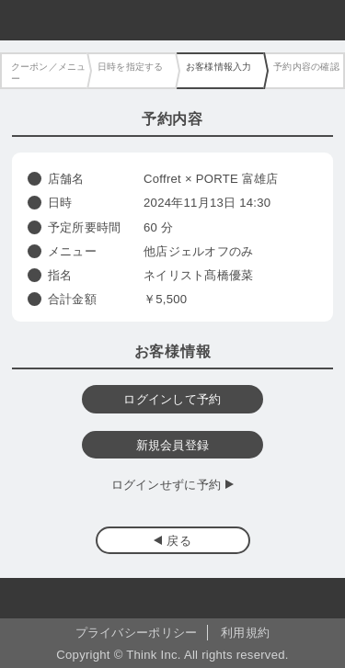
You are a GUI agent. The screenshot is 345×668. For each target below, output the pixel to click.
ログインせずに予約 (166, 485)
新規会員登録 (173, 445)
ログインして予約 (172, 399)
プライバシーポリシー (136, 633)
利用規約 (245, 633)
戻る (179, 541)
